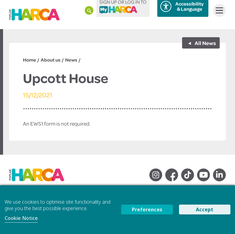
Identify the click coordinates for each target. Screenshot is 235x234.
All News (205, 42)
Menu (218, 10)
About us (51, 60)
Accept (204, 209)
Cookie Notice (21, 218)
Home (29, 60)
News (71, 60)
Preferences (147, 209)
